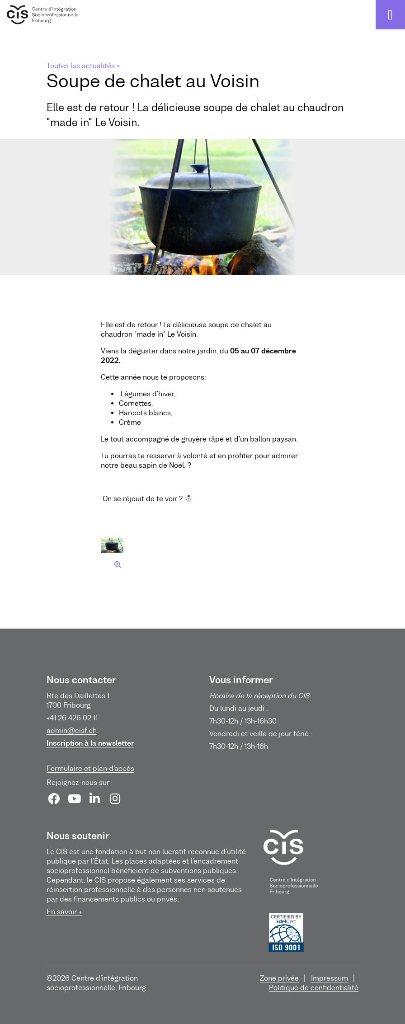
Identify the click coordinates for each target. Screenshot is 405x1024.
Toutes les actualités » (83, 65)
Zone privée (279, 978)
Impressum (329, 978)
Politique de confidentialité (313, 987)
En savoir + (64, 911)
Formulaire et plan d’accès (90, 768)
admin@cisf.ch (72, 730)
